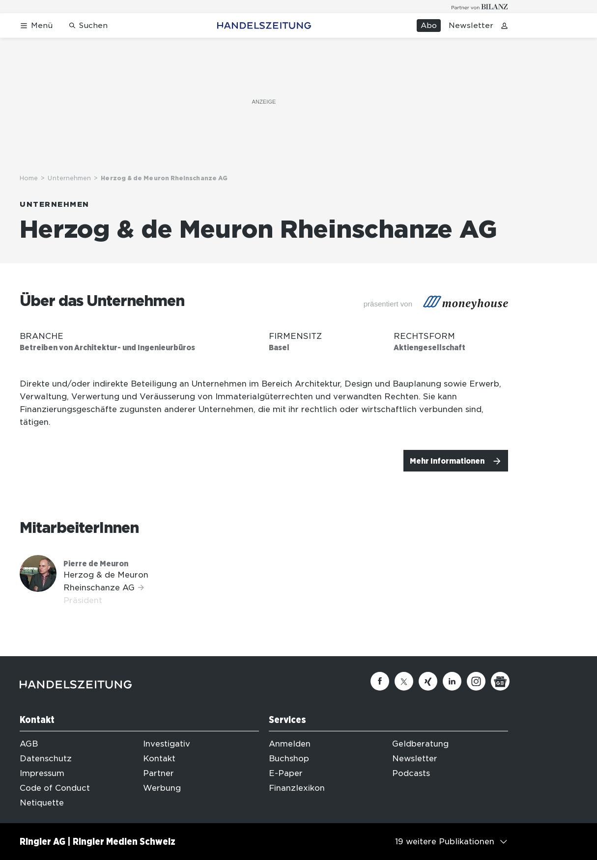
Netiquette (42, 802)
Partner (158, 773)
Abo (429, 25)
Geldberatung (420, 744)
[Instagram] (476, 681)
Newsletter (471, 25)
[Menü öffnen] (36, 25)
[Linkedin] (452, 681)
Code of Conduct (55, 788)
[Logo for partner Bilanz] (480, 6)
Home (29, 178)
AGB (29, 744)
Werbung (162, 788)
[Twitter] (404, 681)
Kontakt (159, 758)
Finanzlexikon (297, 788)
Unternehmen (69, 178)
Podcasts (411, 773)
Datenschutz (46, 758)
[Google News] (500, 681)
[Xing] (428, 681)
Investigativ (166, 744)
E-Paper (286, 773)
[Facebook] (379, 681)
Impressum (42, 773)
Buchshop (289, 758)
